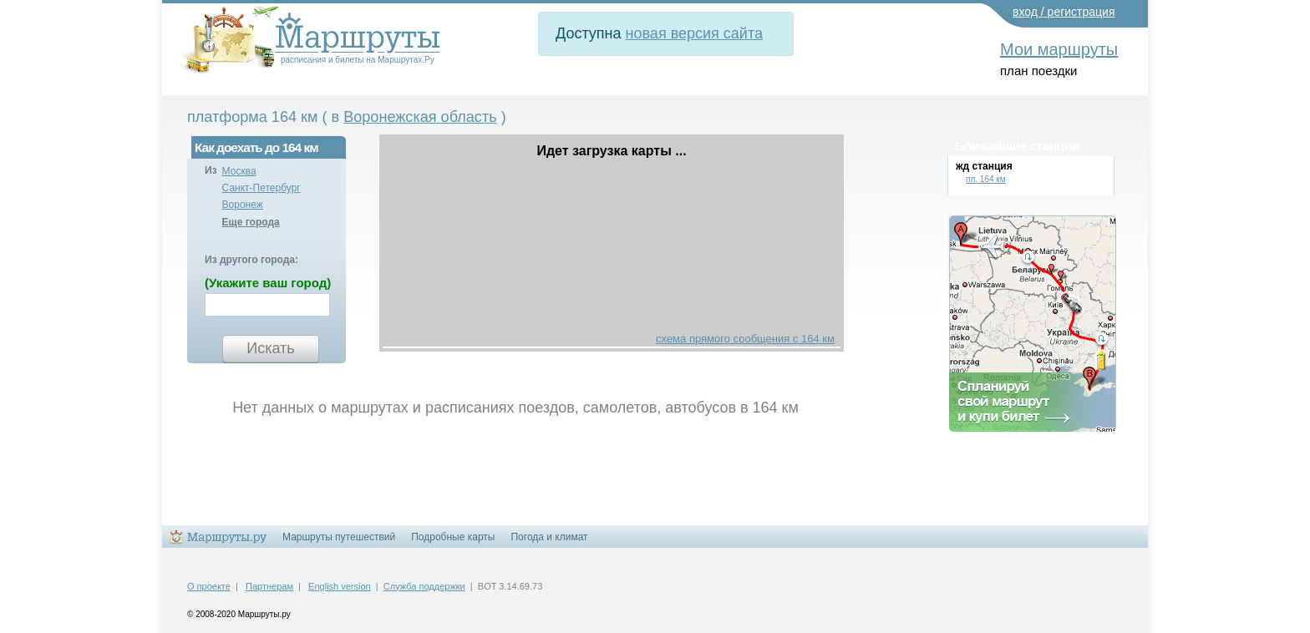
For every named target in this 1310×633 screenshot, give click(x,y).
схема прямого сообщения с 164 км (745, 338)
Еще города (251, 222)
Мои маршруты (1059, 49)
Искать (270, 348)
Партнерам (269, 586)
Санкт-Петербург (261, 188)
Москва (239, 171)
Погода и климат (548, 537)
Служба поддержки (424, 586)
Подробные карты (453, 537)
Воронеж (242, 204)
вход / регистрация (1064, 11)
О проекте (209, 586)
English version (339, 586)
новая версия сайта (694, 33)
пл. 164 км (986, 179)
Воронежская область (419, 117)
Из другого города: (251, 260)
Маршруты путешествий (338, 537)
